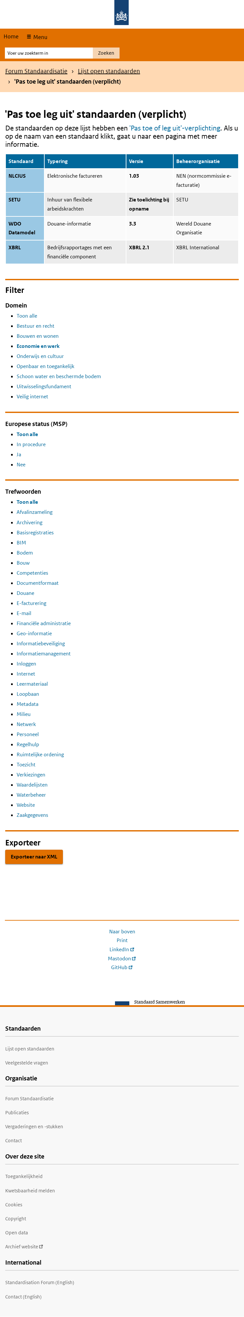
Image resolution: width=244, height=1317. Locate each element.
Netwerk (26, 724)
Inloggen (26, 663)
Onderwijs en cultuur (40, 356)
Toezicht (26, 764)
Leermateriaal (32, 683)
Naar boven (122, 931)
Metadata (27, 704)
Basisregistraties (35, 532)
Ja (19, 454)
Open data (16, 1232)
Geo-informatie (34, 633)
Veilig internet (32, 396)
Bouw (23, 562)
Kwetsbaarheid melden (30, 1190)
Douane (25, 593)
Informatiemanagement (44, 653)
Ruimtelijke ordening (40, 754)
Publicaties (17, 1112)
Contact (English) (23, 1297)
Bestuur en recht (35, 325)
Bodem (25, 552)
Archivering (29, 522)
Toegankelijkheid (24, 1176)
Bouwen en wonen (38, 336)
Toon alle (27, 315)
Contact (13, 1140)
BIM (21, 542)
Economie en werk (38, 346)
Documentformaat (38, 583)
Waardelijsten (32, 784)
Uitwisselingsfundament (44, 386)
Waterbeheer (31, 794)
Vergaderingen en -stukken (34, 1126)
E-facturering (31, 603)
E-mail (24, 613)
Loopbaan (28, 694)
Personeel (28, 734)
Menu (39, 37)
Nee (21, 464)
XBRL (14, 247)
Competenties (32, 572)
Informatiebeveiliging (41, 643)
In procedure (31, 444)
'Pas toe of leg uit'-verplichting (174, 128)
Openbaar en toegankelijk (45, 366)
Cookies (13, 1204)
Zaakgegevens (32, 815)
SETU (14, 199)
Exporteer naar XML (34, 856)
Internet (26, 673)
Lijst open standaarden (109, 71)
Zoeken (106, 53)
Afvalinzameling (34, 512)
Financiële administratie (44, 623)
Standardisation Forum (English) (39, 1282)
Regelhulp (28, 744)
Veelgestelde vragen (26, 1063)
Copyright (15, 1218)
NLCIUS (17, 175)
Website (26, 805)
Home (11, 36)
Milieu (24, 714)
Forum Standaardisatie (36, 71)
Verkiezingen (31, 774)
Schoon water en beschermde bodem (59, 376)
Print (122, 940)
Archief (24, 1246)
